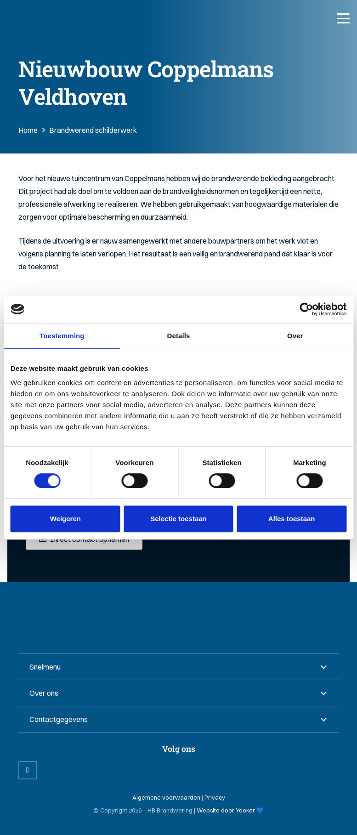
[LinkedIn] (27, 770)
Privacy (214, 797)
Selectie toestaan (178, 519)
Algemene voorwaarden (166, 797)
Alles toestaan (291, 519)
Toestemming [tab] (62, 336)
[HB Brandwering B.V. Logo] (52, 19)
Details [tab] (178, 336)
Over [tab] (295, 336)
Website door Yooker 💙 (230, 810)
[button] (343, 18)
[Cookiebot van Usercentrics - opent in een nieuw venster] (306, 309)
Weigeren (65, 519)
